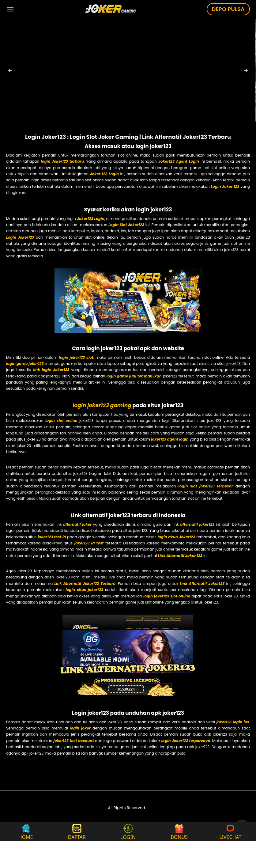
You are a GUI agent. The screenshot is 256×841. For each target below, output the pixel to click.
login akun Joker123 (176, 537)
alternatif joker (77, 524)
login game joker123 (25, 363)
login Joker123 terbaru (62, 161)
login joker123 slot (76, 357)
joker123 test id (52, 537)
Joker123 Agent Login (178, 161)
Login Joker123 (20, 237)
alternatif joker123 (197, 524)
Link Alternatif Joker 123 (180, 555)
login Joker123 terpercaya (185, 740)
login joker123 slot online (166, 596)
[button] (10, 70)
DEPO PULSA (228, 9)
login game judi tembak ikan (134, 376)
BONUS (179, 831)
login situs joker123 (84, 589)
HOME (25, 831)
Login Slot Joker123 (126, 224)
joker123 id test (89, 543)
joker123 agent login (170, 439)
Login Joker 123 (225, 186)
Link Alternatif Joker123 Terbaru (84, 583)
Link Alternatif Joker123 (202, 583)
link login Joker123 (51, 369)
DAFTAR (77, 831)
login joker (80, 728)
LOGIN (128, 831)
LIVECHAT (230, 831)
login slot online (61, 420)
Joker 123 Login (104, 173)
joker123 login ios (232, 722)
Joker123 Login (90, 218)
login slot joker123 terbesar (206, 486)
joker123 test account (73, 740)
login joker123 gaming (102, 405)
